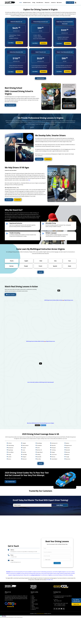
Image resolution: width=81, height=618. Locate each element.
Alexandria (53, 445)
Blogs (33, 602)
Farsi (69, 261)
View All (40, 272)
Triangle (67, 457)
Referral (33, 601)
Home (20, 2)
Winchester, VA (54, 443)
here (29, 180)
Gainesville (39, 457)
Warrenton (68, 459)
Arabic (69, 266)
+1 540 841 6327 (70, 2)
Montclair (68, 448)
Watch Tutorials (10, 295)
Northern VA (39, 450)
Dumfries (24, 452)
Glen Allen (39, 459)
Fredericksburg (11, 445)
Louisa (23, 450)
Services (33, 597)
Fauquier (24, 448)
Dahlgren (53, 452)
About (33, 605)
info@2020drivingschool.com (15, 562)
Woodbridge (39, 443)
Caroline (9, 457)
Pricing (33, 2)
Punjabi (26, 266)
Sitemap (33, 607)
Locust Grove (54, 454)
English (26, 261)
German (11, 266)
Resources (47, 2)
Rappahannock (69, 445)
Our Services (39, 159)
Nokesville (68, 450)
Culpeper (24, 443)
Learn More (10, 43)
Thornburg (53, 450)
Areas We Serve (39, 2)
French (40, 266)
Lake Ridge (24, 454)
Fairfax (38, 448)
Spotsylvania (10, 448)
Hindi (40, 261)
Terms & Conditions (35, 608)
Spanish (55, 266)
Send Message (57, 563)
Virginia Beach (40, 452)
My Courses (59, 2)
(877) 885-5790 (49, 580)
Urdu (55, 261)
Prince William (11, 452)
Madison (67, 443)
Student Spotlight (35, 604)
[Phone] (57, 552)
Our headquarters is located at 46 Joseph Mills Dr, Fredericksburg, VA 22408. (63, 596)
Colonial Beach (54, 459)
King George (10, 450)
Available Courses (26, 2)
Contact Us (53, 2)
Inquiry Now (76, 604)
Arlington (24, 457)
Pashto (11, 261)
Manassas (68, 452)
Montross (53, 457)
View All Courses (40, 78)
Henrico (9, 459)
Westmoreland (25, 445)
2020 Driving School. (40, 613)
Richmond (24, 459)
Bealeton (67, 454)
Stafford (10, 443)
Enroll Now (19, 43)
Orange (9, 454)
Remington (53, 448)
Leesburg (38, 454)
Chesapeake (39, 445)
